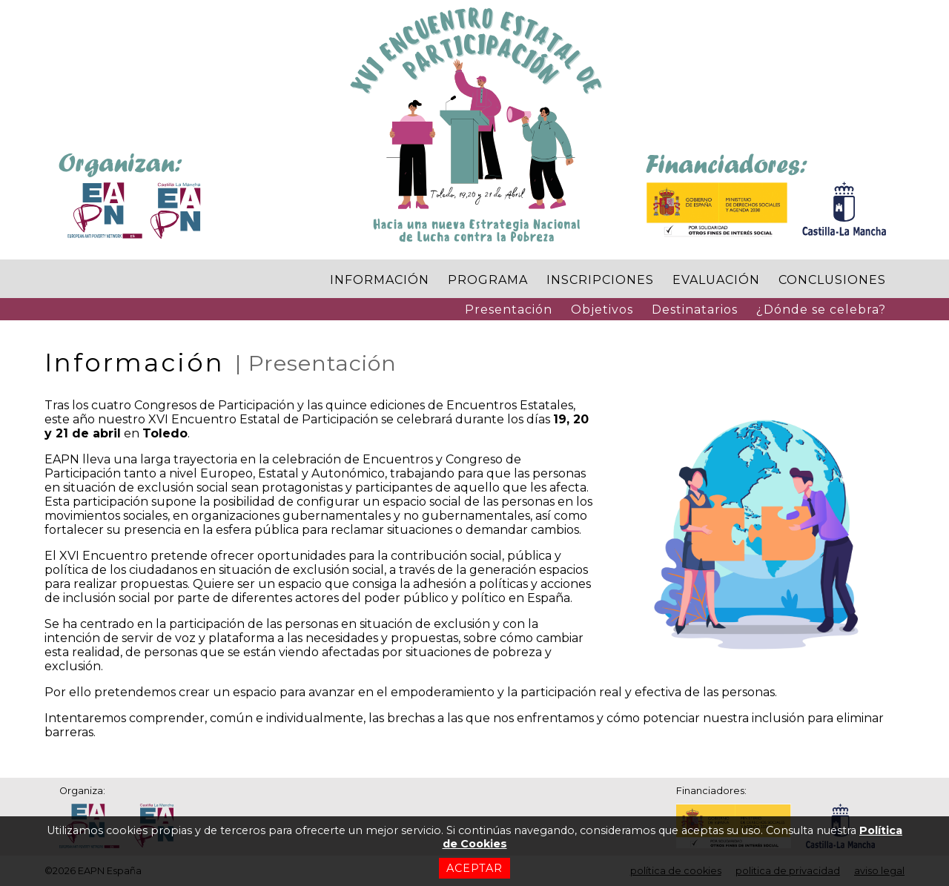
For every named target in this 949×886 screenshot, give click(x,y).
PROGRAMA (488, 280)
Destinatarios (695, 310)
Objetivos (602, 310)
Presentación (508, 310)
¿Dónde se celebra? (821, 310)
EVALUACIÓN (716, 280)
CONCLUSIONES (832, 280)
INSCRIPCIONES (600, 280)
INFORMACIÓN (379, 280)
